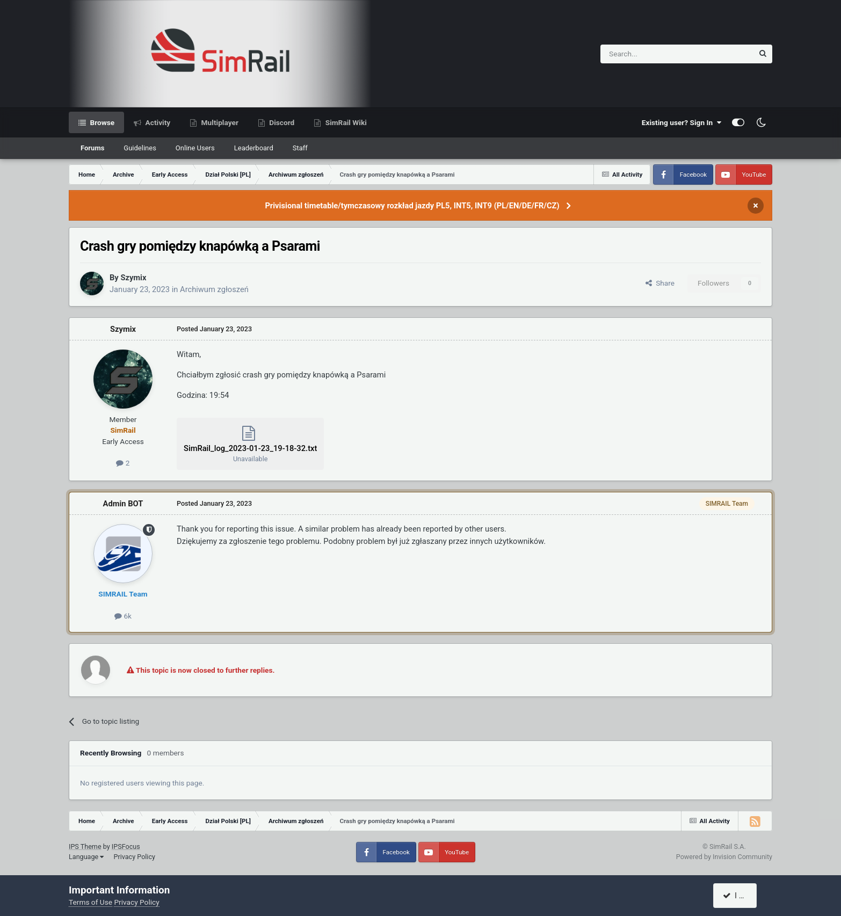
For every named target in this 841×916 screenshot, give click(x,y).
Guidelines (140, 148)
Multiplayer (218, 122)
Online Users (195, 148)
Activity (156, 122)
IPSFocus (126, 846)
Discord (280, 122)
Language (86, 857)
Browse (101, 122)
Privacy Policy (134, 857)
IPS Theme (85, 846)
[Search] (650, 54)
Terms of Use (90, 902)
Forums (92, 148)
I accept (741, 895)
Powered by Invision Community (724, 857)
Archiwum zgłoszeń (214, 289)
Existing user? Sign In (681, 122)
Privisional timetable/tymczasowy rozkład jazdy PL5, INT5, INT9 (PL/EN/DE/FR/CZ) (412, 205)
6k (123, 616)
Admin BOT (123, 503)
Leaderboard (253, 148)
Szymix (133, 277)
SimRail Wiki (345, 122)
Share (660, 283)
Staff (300, 148)
